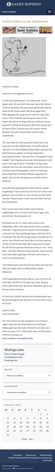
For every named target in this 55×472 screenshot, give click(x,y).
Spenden (17, 455)
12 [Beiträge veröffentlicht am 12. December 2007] (21, 422)
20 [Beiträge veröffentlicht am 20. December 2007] (27, 426)
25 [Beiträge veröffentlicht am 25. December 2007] (14, 430)
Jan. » (31, 438)
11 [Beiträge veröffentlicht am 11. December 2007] (14, 422)
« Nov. (24, 438)
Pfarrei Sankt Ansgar (14, 354)
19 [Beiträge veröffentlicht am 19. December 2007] (21, 426)
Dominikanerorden (13, 357)
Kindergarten (10, 360)
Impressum (31, 455)
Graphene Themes (25, 468)
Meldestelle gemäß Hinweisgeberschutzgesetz (30, 457)
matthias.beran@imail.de (20, 338)
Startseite (47, 460)
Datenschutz (46, 455)
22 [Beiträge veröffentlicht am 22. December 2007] (40, 426)
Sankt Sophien (9, 11)
